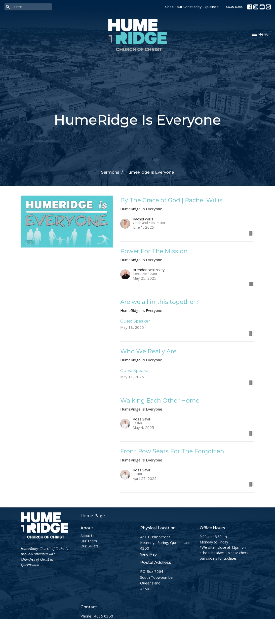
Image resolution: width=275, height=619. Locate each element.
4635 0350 (234, 7)
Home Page (92, 516)
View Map (148, 554)
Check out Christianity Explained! (192, 7)
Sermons (110, 172)
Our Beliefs (89, 546)
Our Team (88, 540)
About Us (87, 535)
